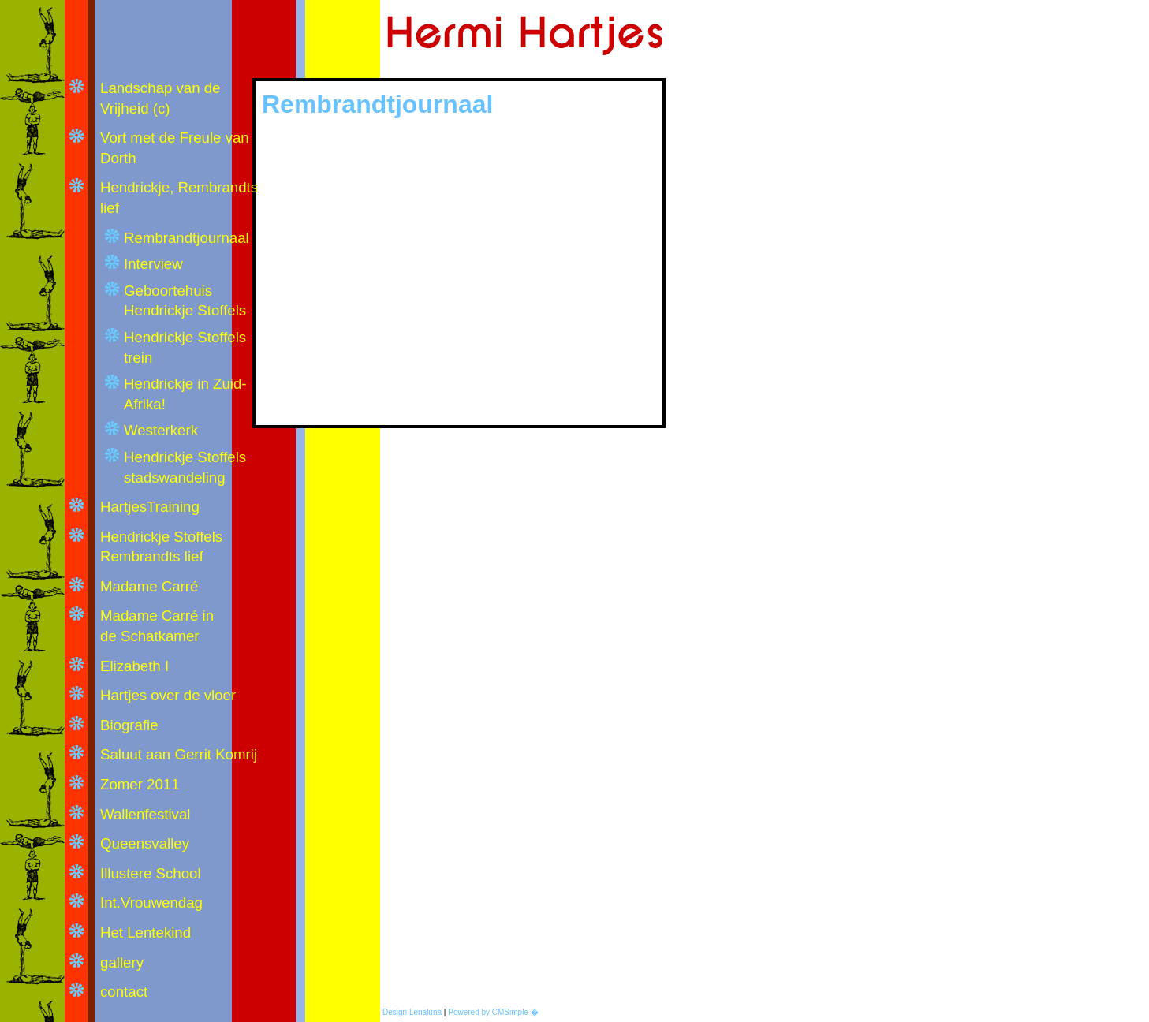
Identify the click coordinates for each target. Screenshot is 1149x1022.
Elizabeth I (134, 666)
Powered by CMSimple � (493, 1012)
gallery (122, 962)
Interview (153, 263)
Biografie (129, 725)
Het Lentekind (145, 932)
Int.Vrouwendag (151, 902)
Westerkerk (161, 430)
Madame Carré (149, 586)
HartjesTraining (150, 506)
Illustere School (150, 873)
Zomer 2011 (140, 784)
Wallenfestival (145, 814)
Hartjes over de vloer (168, 695)
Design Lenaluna (412, 1012)
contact (123, 991)
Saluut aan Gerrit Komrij (180, 754)
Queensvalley (144, 843)
